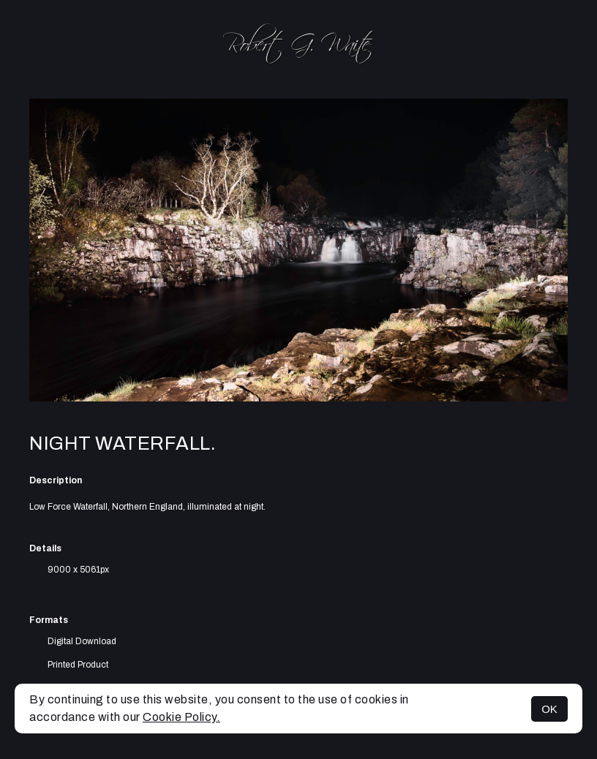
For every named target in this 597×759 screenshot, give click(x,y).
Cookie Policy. (181, 717)
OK (549, 709)
